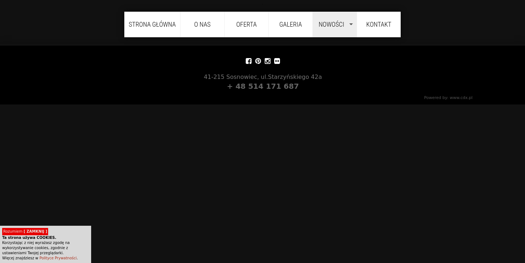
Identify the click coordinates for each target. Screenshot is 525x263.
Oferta (246, 24)
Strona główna (152, 24)
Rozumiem (25, 231)
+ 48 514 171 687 (264, 86)
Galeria (290, 24)
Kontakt (379, 24)
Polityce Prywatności (58, 258)
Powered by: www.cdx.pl (449, 97)
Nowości (331, 24)
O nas (202, 24)
